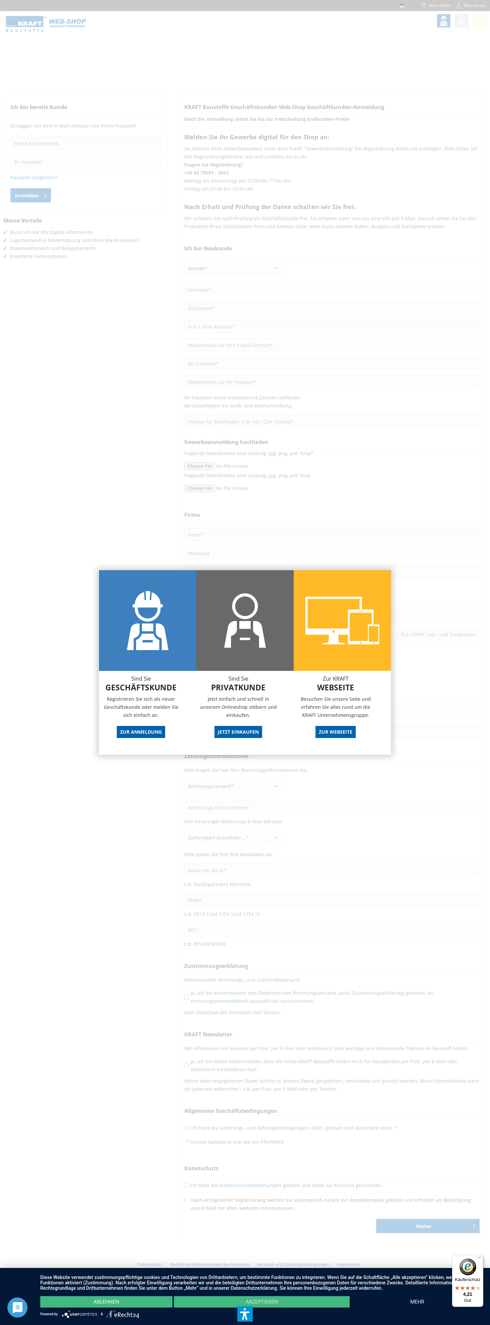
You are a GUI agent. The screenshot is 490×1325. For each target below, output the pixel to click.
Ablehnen (106, 1302)
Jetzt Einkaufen (238, 732)
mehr (417, 1302)
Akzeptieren (262, 1302)
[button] (245, 1314)
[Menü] (479, 1259)
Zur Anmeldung (141, 732)
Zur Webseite (335, 732)
